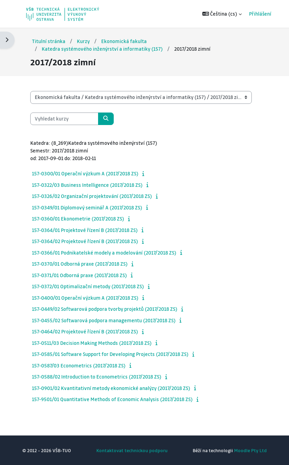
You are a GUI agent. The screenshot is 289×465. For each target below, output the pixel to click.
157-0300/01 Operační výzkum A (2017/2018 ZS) (85, 173)
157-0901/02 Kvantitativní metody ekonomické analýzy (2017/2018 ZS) (111, 388)
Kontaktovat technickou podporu (132, 450)
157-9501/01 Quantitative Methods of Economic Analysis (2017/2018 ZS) (112, 399)
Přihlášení (255, 14)
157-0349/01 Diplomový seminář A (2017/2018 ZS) (87, 207)
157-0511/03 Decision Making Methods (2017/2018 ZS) (92, 343)
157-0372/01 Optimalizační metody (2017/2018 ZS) (88, 286)
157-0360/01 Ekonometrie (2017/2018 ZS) (78, 218)
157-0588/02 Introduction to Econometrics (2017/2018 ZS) (96, 376)
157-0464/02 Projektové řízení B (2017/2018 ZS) (85, 331)
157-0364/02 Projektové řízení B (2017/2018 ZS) (85, 241)
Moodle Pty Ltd (250, 450)
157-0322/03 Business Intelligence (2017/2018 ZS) (87, 185)
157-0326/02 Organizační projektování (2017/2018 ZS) (92, 196)
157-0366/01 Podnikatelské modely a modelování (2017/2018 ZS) (104, 252)
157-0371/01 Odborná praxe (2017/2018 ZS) (79, 275)
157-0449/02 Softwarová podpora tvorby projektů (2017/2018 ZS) (104, 309)
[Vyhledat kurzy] (64, 119)
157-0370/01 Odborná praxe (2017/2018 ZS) (80, 263)
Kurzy (83, 41)
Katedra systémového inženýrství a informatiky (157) (102, 49)
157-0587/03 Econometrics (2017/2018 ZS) (79, 365)
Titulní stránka (48, 41)
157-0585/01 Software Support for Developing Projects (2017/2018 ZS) (110, 354)
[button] (217, 14)
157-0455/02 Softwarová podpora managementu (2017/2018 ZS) (104, 320)
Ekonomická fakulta (124, 41)
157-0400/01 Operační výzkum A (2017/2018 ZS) (85, 297)
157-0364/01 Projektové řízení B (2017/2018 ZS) (85, 230)
